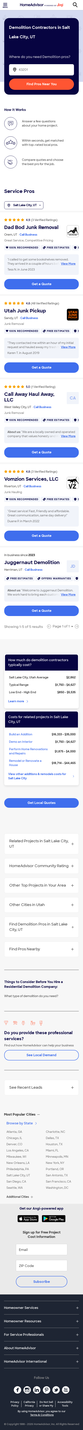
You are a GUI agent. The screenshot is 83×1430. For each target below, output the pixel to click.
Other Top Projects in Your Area (41, 885)
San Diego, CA (16, 1181)
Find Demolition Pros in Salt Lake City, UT (41, 927)
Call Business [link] (28, 234)
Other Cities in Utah (41, 904)
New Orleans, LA (18, 1163)
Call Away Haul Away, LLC (29, 397)
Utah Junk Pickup (25, 311)
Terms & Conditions (42, 1415)
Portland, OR (55, 1169)
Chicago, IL (14, 1138)
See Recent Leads (41, 1087)
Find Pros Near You (42, 84)
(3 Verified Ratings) (44, 220)
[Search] (77, 5)
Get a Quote (41, 284)
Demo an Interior (21, 742)
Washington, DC (57, 1188)
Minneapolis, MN (57, 1156)
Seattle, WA (14, 1188)
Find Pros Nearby (41, 949)
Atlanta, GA (14, 1132)
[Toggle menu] (5, 5)
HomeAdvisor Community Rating (41, 865)
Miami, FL (52, 1150)
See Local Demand (41, 1055)
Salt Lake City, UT (24, 205)
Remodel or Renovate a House (25, 763)
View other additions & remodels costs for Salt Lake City (41, 776)
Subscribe (41, 1282)
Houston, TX (54, 1144)
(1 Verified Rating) (43, 387)
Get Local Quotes (42, 803)
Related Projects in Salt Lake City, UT (41, 844)
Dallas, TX (52, 1138)
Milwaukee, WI (16, 1156)
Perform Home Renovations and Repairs (28, 751)
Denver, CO (14, 1144)
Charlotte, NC (55, 1132)
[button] (41, 1114)
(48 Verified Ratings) (45, 303)
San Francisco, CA (58, 1181)
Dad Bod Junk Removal (31, 227)
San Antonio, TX (57, 1175)
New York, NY (55, 1163)
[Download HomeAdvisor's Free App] (29, 1218)
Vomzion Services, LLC (31, 479)
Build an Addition (20, 734)
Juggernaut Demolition (32, 562)
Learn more (18, 701)
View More (68, 264)
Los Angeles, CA (17, 1150)
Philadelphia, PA (17, 1169)
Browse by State (22, 1123)
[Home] (41, 5)
